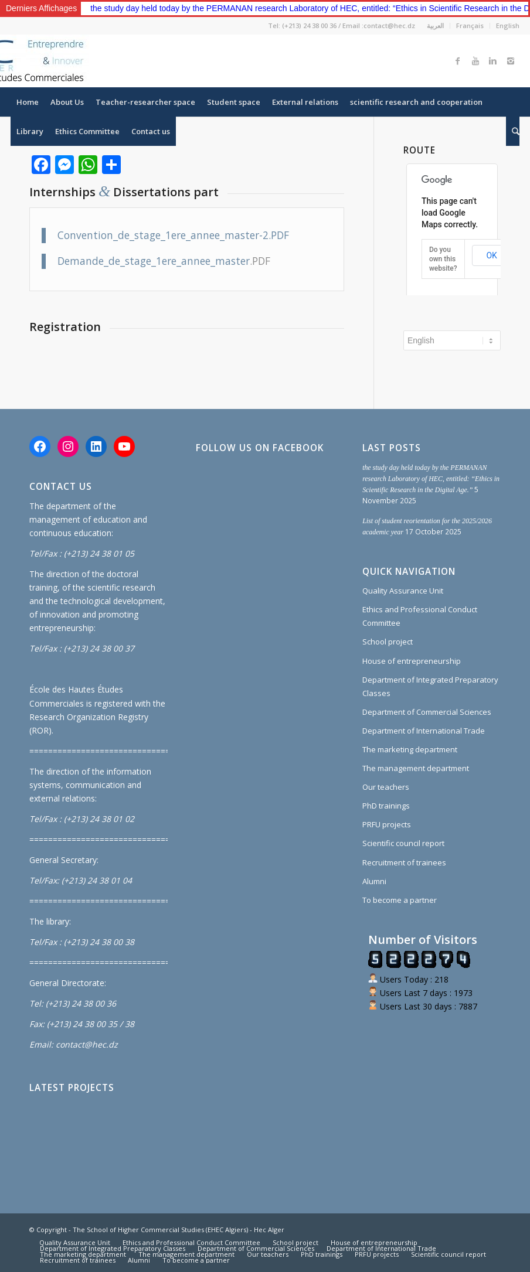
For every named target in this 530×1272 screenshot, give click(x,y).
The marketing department (409, 749)
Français (470, 25)
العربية (435, 25)
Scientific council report (403, 843)
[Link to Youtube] (475, 61)
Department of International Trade (423, 730)
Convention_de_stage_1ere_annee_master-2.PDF (173, 235)
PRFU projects (386, 824)
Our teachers (385, 787)
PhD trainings (386, 805)
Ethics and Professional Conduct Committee (419, 616)
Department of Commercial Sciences (426, 712)
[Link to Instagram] (510, 61)
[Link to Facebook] (458, 61)
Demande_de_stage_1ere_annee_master (153, 261)
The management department (415, 768)
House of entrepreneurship (411, 661)
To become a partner (399, 900)
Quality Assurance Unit (402, 590)
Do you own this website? (443, 258)
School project (387, 641)
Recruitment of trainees (404, 862)
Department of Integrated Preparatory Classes (430, 686)
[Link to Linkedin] (493, 61)
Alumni (374, 881)
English (507, 25)
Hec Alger (269, 1229)
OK (491, 255)
